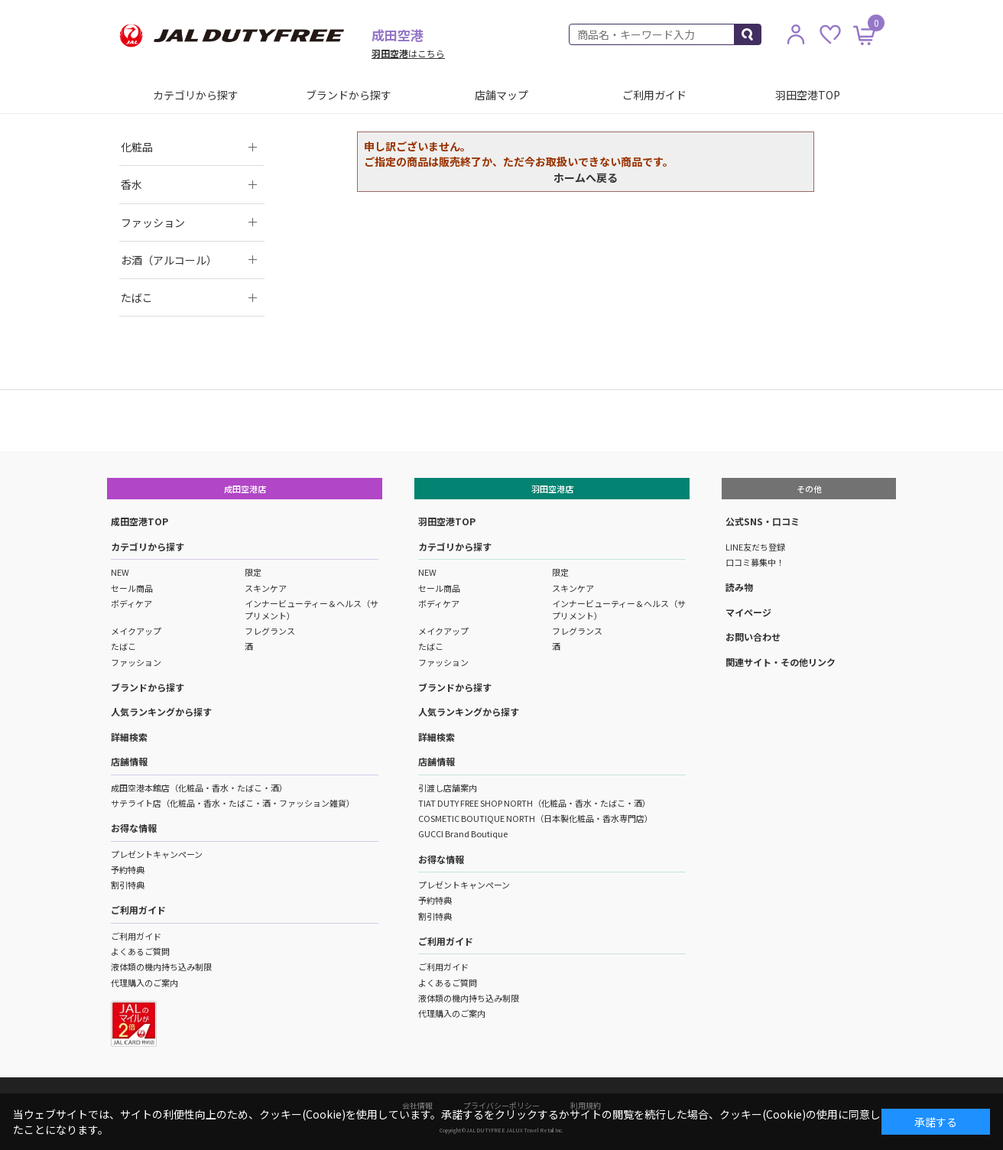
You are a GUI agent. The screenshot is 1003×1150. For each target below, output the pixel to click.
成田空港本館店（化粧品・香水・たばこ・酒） (199, 787)
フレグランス (270, 631)
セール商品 (132, 588)
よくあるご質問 (140, 951)
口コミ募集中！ (754, 562)
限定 (253, 572)
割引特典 (127, 885)
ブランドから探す (348, 94)
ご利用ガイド (654, 94)
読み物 (739, 586)
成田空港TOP (139, 521)
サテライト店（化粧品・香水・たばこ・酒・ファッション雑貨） (233, 803)
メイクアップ (136, 631)
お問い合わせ (753, 636)
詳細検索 (129, 736)
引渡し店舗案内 (447, 787)
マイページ (748, 612)
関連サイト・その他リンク (780, 661)
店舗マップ (501, 94)
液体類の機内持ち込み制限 (161, 966)
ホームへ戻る (585, 177)
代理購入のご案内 (144, 982)
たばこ (123, 646)
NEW (120, 572)
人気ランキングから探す (161, 711)
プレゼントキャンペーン (157, 854)
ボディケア (131, 603)
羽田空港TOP (807, 94)
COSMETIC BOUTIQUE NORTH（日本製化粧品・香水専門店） (535, 818)
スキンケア (266, 588)
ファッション (136, 662)
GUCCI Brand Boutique (463, 833)
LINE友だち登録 (755, 547)
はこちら (408, 53)
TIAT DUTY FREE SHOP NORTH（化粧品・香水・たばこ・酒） (534, 803)
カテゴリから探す (196, 94)
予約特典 (127, 869)
